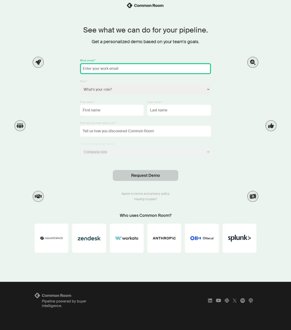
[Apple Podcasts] (251, 300)
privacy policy (159, 194)
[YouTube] (218, 300)
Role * (83, 81)
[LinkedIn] (210, 300)
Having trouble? (145, 199)
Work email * (88, 60)
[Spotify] (242, 300)
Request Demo (145, 175)
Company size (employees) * (97, 144)
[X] (235, 300)
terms (138, 194)
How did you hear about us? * (98, 123)
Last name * (154, 102)
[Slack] (227, 300)
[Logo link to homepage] (71, 295)
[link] (145, 5)
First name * (87, 102)
